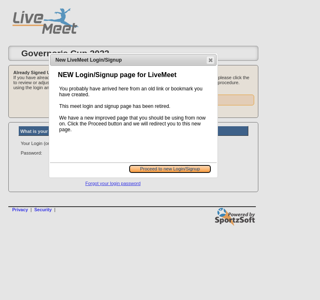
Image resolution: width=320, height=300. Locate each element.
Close (210, 60)
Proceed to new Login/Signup (170, 168)
